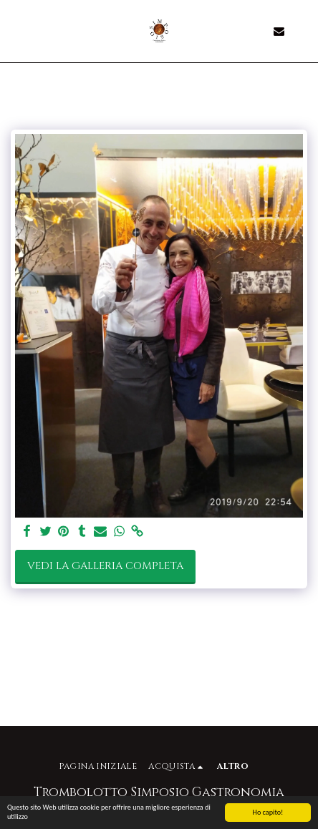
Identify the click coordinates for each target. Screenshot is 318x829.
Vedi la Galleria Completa (105, 566)
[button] (16, 30)
